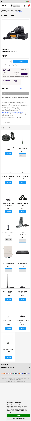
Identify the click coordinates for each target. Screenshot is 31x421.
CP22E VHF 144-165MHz (8, 176)
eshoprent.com (22, 381)
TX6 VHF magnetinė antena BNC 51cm (8, 292)
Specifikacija (6, 122)
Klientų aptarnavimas (7, 367)
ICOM (21, 88)
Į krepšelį (8, 153)
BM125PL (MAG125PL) (8, 147)
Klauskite (19, 65)
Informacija (4, 364)
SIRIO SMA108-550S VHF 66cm (8, 350)
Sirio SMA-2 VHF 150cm (8, 233)
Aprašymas (6, 93)
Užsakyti (22, 155)
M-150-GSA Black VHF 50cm (8, 321)
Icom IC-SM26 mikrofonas (22, 233)
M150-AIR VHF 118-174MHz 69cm (22, 292)
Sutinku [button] (18, 415)
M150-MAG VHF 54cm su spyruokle (8, 204)
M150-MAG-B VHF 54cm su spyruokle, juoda (23, 321)
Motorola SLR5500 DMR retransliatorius (22, 262)
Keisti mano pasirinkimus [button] (19, 418)
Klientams (4, 371)
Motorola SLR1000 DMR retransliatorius (8, 262)
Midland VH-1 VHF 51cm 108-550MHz (22, 147)
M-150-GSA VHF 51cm (22, 176)
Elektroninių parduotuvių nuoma (12, 381)
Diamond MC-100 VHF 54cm (22, 204)
